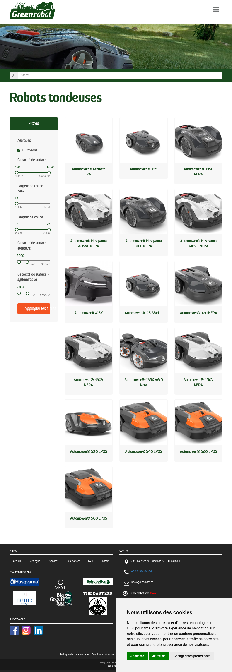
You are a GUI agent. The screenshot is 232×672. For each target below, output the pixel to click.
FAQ (90, 561)
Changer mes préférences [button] (192, 656)
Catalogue (35, 561)
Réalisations (73, 561)
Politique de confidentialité (74, 655)
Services (53, 561)
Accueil (17, 561)
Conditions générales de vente (108, 655)
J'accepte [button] (137, 656)
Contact (105, 561)
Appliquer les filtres (37, 308)
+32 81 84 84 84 (141, 572)
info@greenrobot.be (142, 582)
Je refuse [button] (159, 656)
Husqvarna (27, 150)
